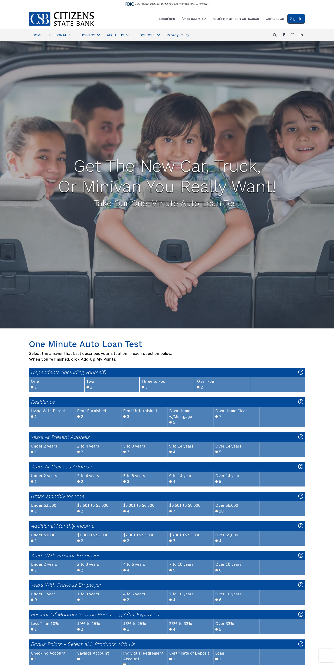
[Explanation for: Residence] (300, 402)
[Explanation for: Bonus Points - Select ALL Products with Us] (300, 644)
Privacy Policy (178, 35)
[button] (274, 35)
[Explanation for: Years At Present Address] (300, 437)
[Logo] (61, 19)
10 (236, 508)
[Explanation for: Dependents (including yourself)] (300, 372)
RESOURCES (146, 35)
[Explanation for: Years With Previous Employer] (300, 585)
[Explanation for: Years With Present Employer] (300, 556)
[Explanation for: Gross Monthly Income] (300, 496)
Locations (167, 19)
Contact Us (275, 19)
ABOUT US (116, 35)
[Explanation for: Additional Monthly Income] (300, 526)
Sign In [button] (296, 18)
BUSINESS (87, 35)
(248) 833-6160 (194, 19)
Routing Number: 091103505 (236, 19)
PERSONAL (58, 35)
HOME (37, 35)
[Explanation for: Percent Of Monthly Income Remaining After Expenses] (300, 615)
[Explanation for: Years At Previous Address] (300, 467)
